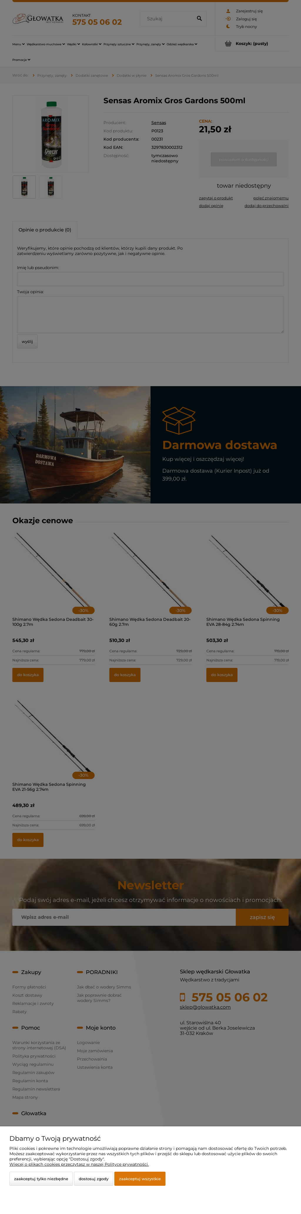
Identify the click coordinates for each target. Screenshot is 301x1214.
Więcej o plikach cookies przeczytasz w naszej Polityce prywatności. (79, 1164)
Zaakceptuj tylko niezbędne (41, 1178)
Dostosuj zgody (93, 1178)
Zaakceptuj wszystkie (140, 1178)
